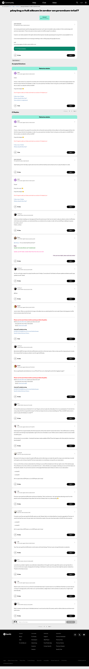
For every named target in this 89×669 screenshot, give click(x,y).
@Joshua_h (16, 242)
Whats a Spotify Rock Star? (20, 98)
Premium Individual (60, 636)
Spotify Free (59, 649)
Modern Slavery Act (55, 660)
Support (46, 636)
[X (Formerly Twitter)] (79, 634)
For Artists (33, 636)
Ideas (54, 2)
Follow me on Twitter (19, 96)
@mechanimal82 (23, 325)
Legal (4, 660)
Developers (34, 639)
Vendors (33, 649)
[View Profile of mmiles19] (19, 452)
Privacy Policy (22, 660)
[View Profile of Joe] (18, 425)
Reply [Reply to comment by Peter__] (70, 261)
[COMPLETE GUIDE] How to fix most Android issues (26, 331)
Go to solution (45, 18)
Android (17, 6)
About (20, 636)
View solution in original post (21, 100)
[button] (75, 24)
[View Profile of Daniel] (18, 306)
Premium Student (60, 646)
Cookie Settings (31, 660)
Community (8, 2)
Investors (33, 646)
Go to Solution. (22, 48)
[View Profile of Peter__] (19, 237)
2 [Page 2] (71, 111)
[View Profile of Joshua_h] (19, 213)
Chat (44, 2)
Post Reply (71, 622)
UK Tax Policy (64, 660)
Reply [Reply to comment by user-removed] (70, 55)
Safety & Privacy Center (13, 660)
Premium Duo (59, 639)
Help (34, 2)
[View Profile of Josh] (18, 72)
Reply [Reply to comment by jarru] (70, 418)
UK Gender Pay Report (8, 663)
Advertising (34, 643)
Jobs (20, 639)
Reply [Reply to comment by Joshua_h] (70, 230)
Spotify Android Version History (21, 333)
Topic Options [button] (16, 60)
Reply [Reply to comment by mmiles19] (70, 484)
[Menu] (86, 3)
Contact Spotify (47, 646)
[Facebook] (84, 634)
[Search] (77, 3)
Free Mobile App (48, 643)
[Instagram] (75, 634)
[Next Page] (75, 111)
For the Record (22, 643)
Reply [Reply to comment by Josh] (70, 106)
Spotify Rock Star (22, 322)
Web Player (46, 639)
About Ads (39, 660)
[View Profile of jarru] (18, 403)
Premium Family (60, 643)
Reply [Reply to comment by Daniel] (70, 339)
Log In (81, 2)
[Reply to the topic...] (41, 622)
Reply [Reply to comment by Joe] (70, 446)
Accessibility (46, 660)
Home (10, 6)
